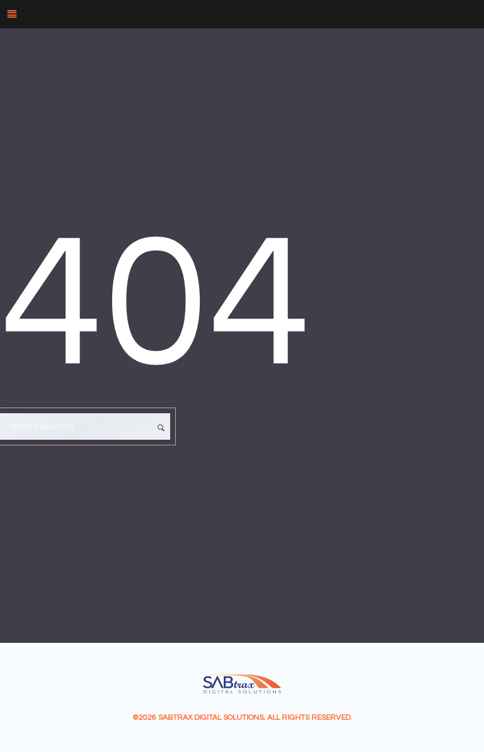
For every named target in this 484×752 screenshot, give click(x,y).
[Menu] (242, 14)
